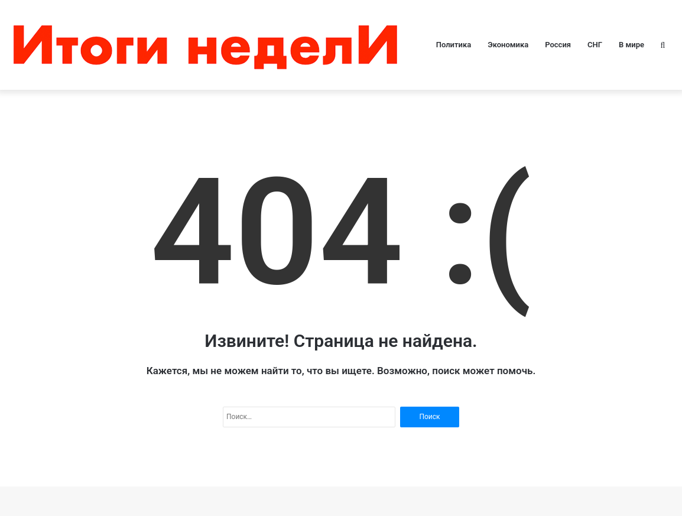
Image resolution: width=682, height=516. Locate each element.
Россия (558, 44)
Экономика (508, 44)
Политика (453, 44)
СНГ (594, 44)
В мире (631, 44)
